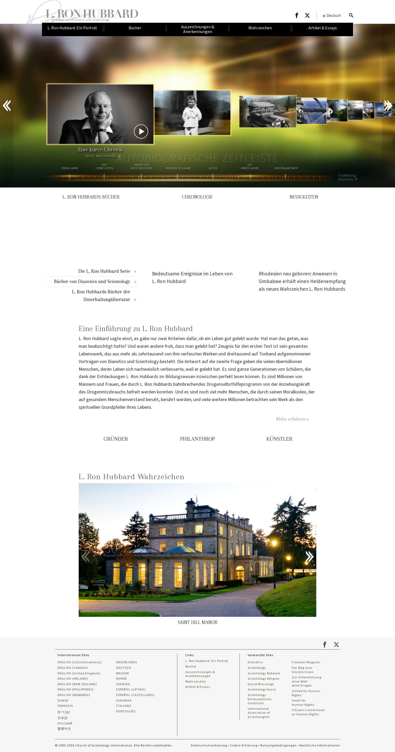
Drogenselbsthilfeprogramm (234, 384)
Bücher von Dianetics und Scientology (92, 281)
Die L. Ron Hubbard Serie (104, 271)
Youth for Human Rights (303, 703)
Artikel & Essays (197, 687)
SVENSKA (123, 684)
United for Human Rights (306, 693)
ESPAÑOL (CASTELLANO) (135, 695)
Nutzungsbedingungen (278, 745)
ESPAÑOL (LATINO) (131, 690)
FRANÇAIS (65, 706)
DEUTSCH (123, 668)
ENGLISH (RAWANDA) (74, 695)
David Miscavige (261, 684)
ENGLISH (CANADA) (73, 668)
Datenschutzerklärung (209, 745)
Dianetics (255, 662)
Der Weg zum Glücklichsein (303, 670)
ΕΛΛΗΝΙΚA (124, 701)
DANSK (63, 701)
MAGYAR (122, 673)
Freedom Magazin (306, 662)
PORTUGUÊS (125, 711)
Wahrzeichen (195, 682)
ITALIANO (123, 706)
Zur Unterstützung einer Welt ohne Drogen (306, 681)
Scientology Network (264, 673)
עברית (64, 712)
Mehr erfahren (291, 419)
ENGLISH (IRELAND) (73, 679)
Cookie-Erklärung (243, 745)
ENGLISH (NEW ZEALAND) (77, 684)
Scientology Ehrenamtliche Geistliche (259, 699)
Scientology (257, 668)
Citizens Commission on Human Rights (308, 712)
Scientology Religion (264, 679)
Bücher (191, 667)
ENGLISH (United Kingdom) (79, 673)
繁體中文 (64, 729)
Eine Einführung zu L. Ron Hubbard (136, 328)
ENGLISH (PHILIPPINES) (76, 690)
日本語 (63, 718)
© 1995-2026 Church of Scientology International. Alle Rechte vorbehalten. (114, 745)
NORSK (121, 679)
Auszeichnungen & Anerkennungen (200, 674)
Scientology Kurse (262, 690)
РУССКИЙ (65, 724)
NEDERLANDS (126, 662)
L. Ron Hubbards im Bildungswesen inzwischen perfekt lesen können (193, 376)
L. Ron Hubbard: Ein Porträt (206, 661)
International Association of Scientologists (259, 713)
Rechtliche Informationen (319, 745)
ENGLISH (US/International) (80, 662)
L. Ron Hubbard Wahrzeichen (132, 476)
